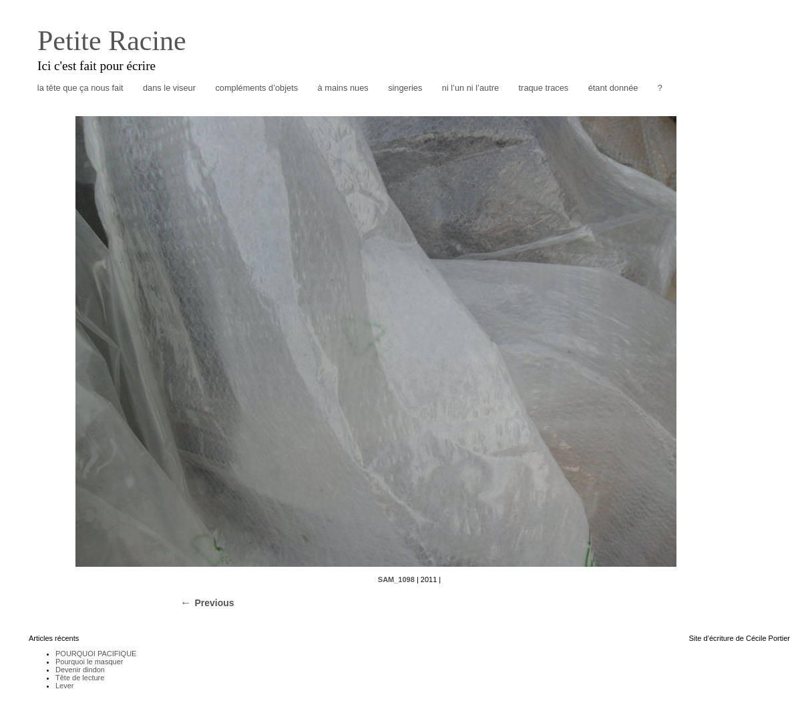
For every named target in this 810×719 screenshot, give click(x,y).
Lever (64, 686)
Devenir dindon (80, 670)
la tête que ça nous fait (80, 88)
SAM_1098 (396, 579)
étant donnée (613, 88)
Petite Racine (111, 40)
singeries (405, 88)
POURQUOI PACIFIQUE (95, 654)
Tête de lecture (79, 678)
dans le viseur (169, 88)
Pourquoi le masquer (89, 662)
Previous (214, 602)
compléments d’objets (256, 88)
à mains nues (343, 88)
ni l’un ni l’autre (470, 88)
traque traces (544, 88)
